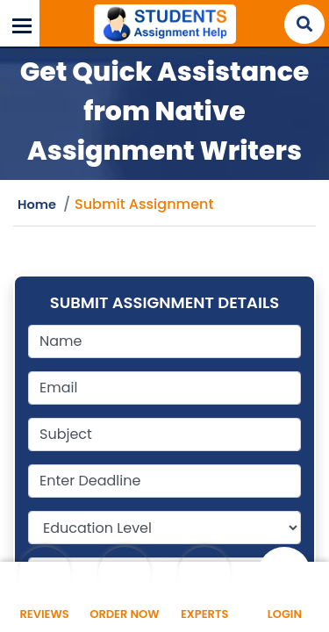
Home (37, 204)
